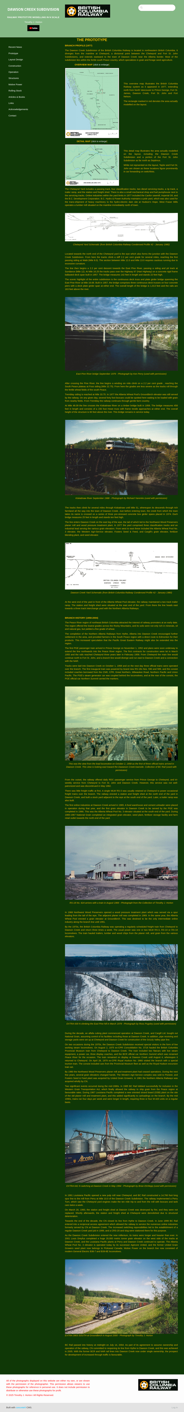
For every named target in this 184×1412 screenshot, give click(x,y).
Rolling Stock (15, 90)
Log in (175, 1407)
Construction (15, 66)
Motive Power (15, 84)
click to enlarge (101, 64)
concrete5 (21, 1407)
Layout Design (16, 59)
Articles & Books (17, 97)
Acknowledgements (18, 109)
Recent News (15, 47)
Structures (14, 78)
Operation (14, 72)
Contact (12, 115)
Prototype (13, 53)
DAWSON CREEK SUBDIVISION (33, 9)
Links (11, 103)
